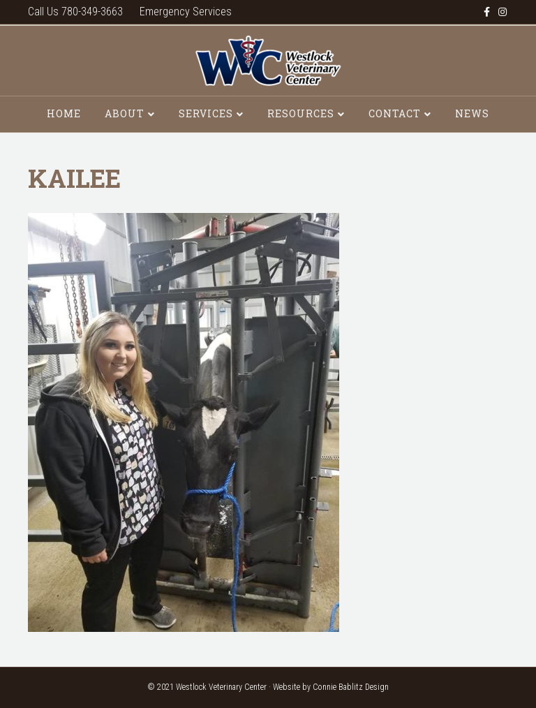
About (124, 113)
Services (206, 113)
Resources (300, 113)
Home (64, 113)
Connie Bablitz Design (351, 687)
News (472, 113)
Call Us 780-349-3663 (75, 11)
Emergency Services (186, 11)
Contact (394, 113)
